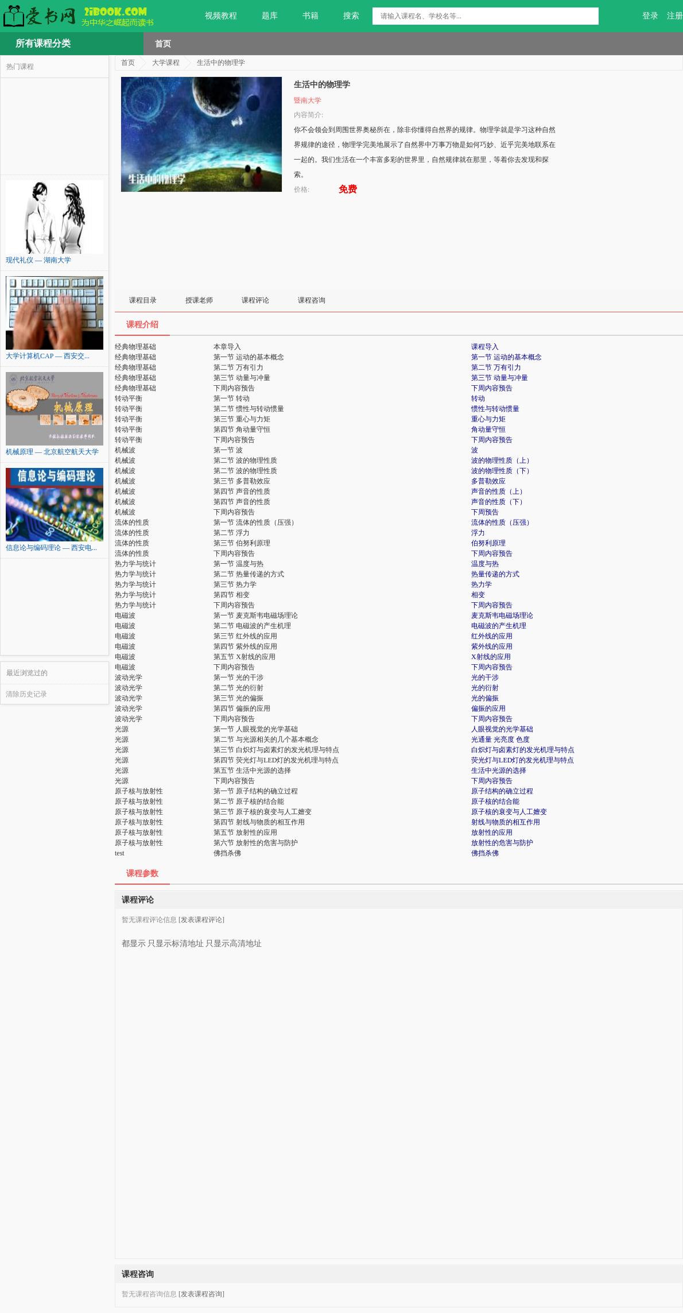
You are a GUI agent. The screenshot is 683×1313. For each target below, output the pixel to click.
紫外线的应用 (492, 646)
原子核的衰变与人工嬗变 (509, 812)
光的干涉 (485, 677)
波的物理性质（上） (502, 460)
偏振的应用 (488, 708)
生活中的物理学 (221, 63)
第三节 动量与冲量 (499, 378)
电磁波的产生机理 (498, 626)
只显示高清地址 (233, 939)
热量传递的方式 (495, 574)
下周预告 (485, 512)
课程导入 (485, 347)
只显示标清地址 (176, 939)
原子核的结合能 (495, 801)
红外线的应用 (492, 636)
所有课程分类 (43, 43)
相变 (478, 595)
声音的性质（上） (498, 491)
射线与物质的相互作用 (505, 822)
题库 (263, 16)
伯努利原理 (488, 543)
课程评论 (255, 300)
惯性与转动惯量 (495, 409)
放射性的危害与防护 (502, 843)
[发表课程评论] (201, 920)
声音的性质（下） (498, 502)
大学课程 (166, 63)
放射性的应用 (492, 832)
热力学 (481, 584)
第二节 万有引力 (496, 367)
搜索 (344, 16)
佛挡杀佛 (485, 853)
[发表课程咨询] (201, 1294)
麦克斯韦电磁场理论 (502, 615)
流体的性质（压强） (502, 522)
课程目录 (143, 300)
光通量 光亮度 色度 (500, 739)
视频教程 (214, 16)
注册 (675, 15)
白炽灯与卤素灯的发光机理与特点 (523, 750)
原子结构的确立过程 (502, 791)
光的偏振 (485, 698)
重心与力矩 (488, 419)
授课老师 (199, 300)
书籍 (304, 16)
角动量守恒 (488, 429)
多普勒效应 (488, 481)
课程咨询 (311, 300)
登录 (650, 15)
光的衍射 (485, 688)
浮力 (478, 533)
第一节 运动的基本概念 (506, 357)
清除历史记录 (26, 694)
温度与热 (485, 564)
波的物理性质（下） (502, 471)
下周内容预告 (492, 388)
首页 (163, 43)
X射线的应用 (491, 657)
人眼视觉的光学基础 (502, 729)
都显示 (134, 939)
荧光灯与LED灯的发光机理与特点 (522, 760)
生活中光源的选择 (498, 770)
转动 (478, 398)
